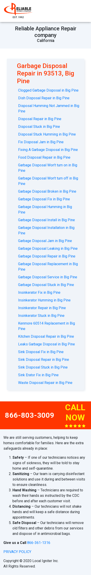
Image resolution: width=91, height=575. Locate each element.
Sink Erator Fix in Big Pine (38, 375)
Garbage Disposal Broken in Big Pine (47, 191)
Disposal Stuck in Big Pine (39, 126)
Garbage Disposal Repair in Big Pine (46, 256)
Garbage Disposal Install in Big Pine (46, 220)
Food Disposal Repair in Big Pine (44, 157)
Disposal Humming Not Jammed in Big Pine (48, 108)
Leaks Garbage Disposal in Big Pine (46, 344)
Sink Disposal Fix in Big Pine (41, 352)
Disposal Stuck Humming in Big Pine (47, 134)
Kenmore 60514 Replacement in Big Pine (46, 326)
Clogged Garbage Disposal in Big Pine (48, 90)
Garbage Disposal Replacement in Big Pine (48, 267)
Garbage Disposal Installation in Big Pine (46, 230)
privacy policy (17, 552)
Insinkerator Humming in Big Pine (44, 300)
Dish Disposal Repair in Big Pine (43, 98)
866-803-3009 (29, 415)
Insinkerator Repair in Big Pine (42, 308)
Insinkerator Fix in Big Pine (39, 292)
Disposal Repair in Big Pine (39, 119)
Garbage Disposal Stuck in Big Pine (46, 285)
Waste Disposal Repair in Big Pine (45, 383)
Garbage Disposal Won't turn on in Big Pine (47, 168)
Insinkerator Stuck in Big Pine (41, 315)
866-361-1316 (38, 543)
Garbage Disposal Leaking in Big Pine (48, 248)
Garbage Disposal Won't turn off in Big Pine (48, 181)
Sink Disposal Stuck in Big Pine (43, 367)
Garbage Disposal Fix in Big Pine (44, 199)
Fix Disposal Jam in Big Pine (41, 142)
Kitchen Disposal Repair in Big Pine (46, 336)
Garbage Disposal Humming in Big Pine (45, 209)
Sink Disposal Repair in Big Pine (43, 359)
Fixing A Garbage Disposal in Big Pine (48, 150)
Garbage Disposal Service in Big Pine (47, 277)
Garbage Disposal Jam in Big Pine (45, 241)
